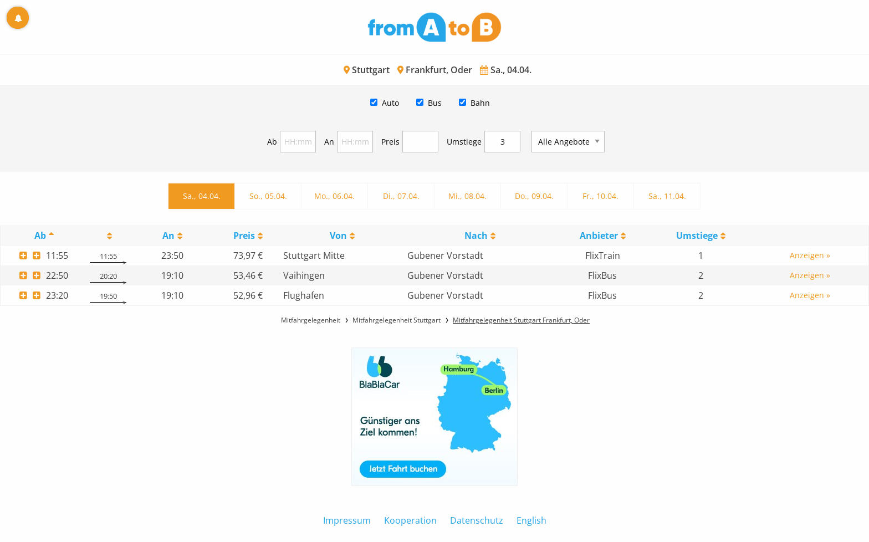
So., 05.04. (268, 196)
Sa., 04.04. (202, 196)
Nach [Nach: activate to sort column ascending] (476, 235)
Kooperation (410, 520)
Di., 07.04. (401, 196)
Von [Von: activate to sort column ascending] (338, 235)
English (531, 520)
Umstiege (464, 141)
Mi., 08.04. (467, 196)
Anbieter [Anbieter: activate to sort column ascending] (599, 235)
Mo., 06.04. (334, 196)
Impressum (347, 520)
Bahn (480, 103)
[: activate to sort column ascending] (108, 236)
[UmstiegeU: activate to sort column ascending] (701, 236)
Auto (390, 103)
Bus (435, 103)
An (329, 141)
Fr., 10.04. (600, 196)
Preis (390, 141)
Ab (272, 141)
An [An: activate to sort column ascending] (168, 235)
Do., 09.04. (534, 196)
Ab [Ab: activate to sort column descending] (40, 235)
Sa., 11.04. (667, 196)
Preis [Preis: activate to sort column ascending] (244, 235)
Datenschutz (476, 520)
